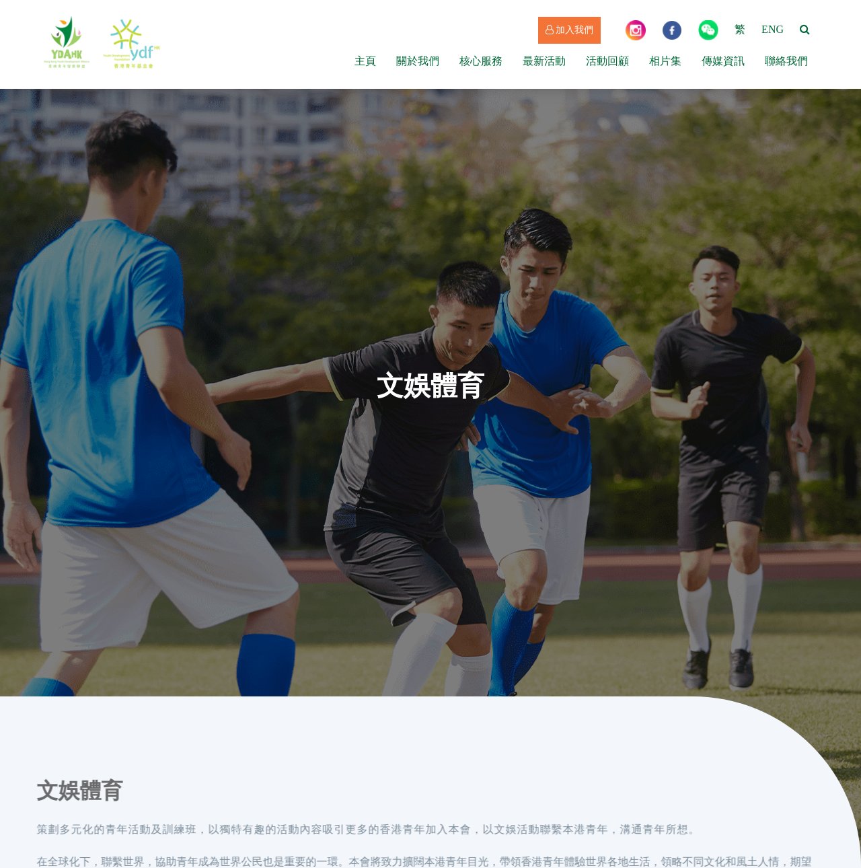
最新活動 (544, 61)
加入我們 (570, 30)
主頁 (365, 61)
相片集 (665, 61)
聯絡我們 (786, 61)
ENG (772, 29)
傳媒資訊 (723, 61)
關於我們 (417, 61)
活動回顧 (607, 61)
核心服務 (480, 61)
